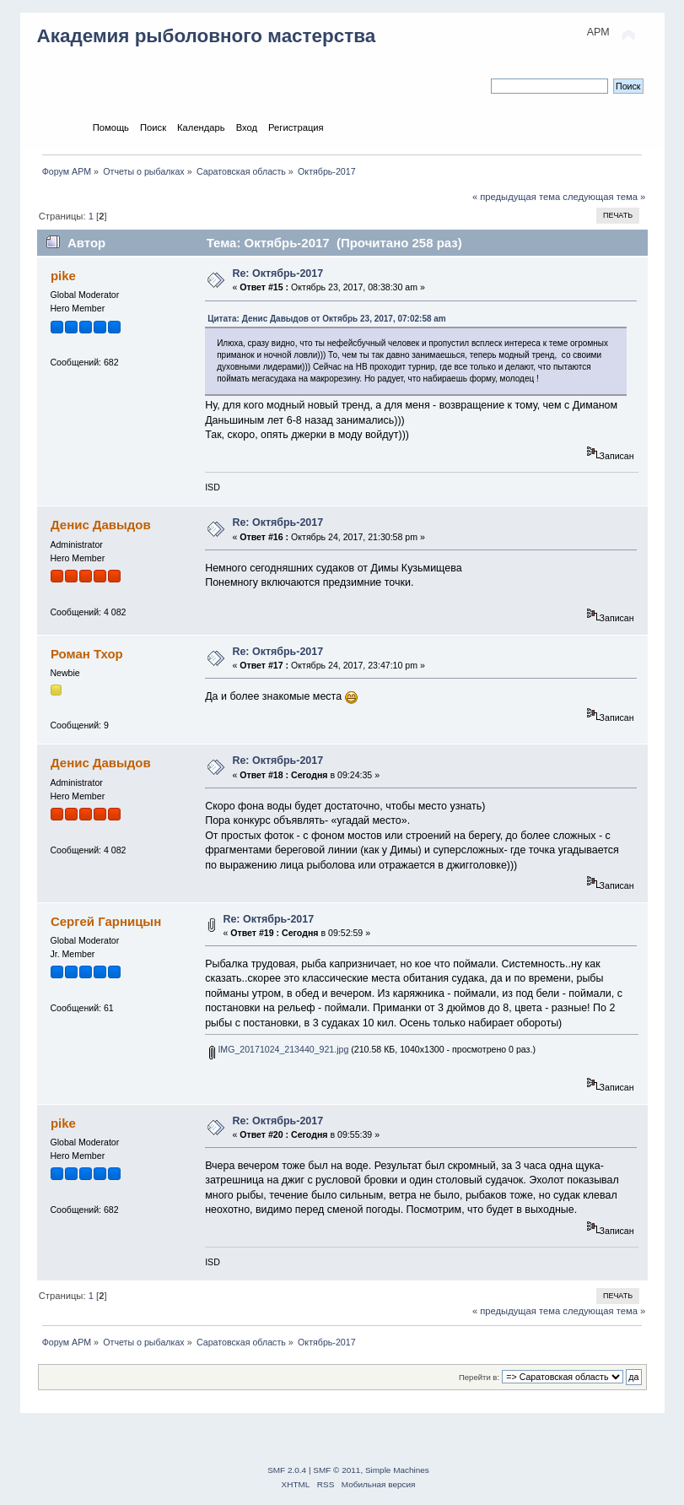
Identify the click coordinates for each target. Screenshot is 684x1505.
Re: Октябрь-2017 (277, 273)
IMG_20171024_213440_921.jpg (278, 1049)
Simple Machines (397, 1470)
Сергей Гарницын (106, 921)
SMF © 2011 (336, 1470)
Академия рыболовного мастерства (206, 35)
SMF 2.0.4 (286, 1470)
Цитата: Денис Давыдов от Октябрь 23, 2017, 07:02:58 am (326, 318)
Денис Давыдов (101, 524)
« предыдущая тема (516, 197)
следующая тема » (604, 197)
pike (63, 275)
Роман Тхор (87, 654)
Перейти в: (479, 1377)
